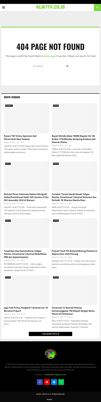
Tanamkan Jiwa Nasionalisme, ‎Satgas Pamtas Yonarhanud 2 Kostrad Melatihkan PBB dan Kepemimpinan (25, 254)
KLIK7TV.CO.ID (50, 7)
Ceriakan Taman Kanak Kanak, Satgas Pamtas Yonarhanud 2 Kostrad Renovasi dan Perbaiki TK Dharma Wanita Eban (74, 197)
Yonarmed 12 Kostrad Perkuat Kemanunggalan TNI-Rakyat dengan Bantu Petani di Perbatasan (73, 311)
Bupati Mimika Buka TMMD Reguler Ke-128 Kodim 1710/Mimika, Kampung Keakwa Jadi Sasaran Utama (73, 139)
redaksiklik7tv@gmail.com (55, 375)
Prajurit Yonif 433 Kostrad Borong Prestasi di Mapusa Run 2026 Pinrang (74, 252)
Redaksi (49, 399)
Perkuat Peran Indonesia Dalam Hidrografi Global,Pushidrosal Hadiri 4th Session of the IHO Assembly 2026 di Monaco (26, 197)
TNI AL (8, 163)
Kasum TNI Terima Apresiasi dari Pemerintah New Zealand (20, 137)
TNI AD (56, 105)
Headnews (9, 105)
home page (50, 56)
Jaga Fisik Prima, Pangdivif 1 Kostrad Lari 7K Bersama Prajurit (26, 309)
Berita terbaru (12, 97)
